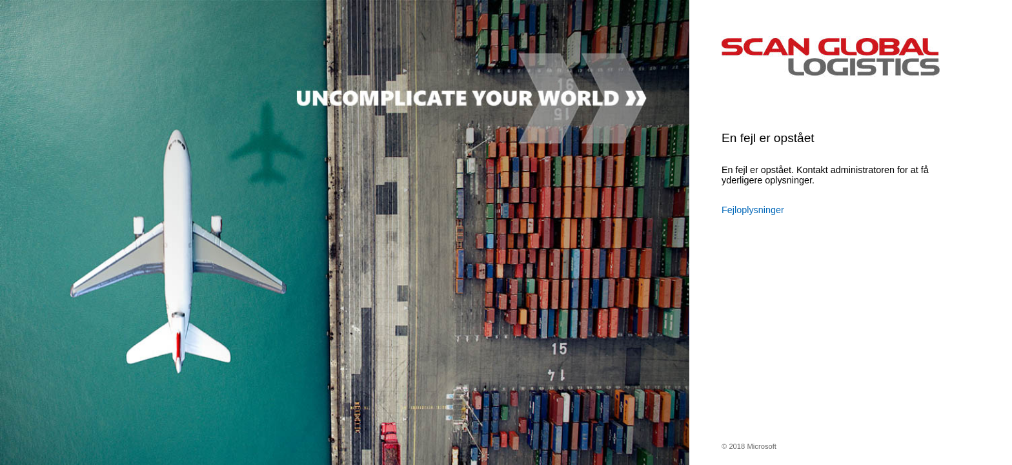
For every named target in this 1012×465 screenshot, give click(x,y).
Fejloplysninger (753, 210)
